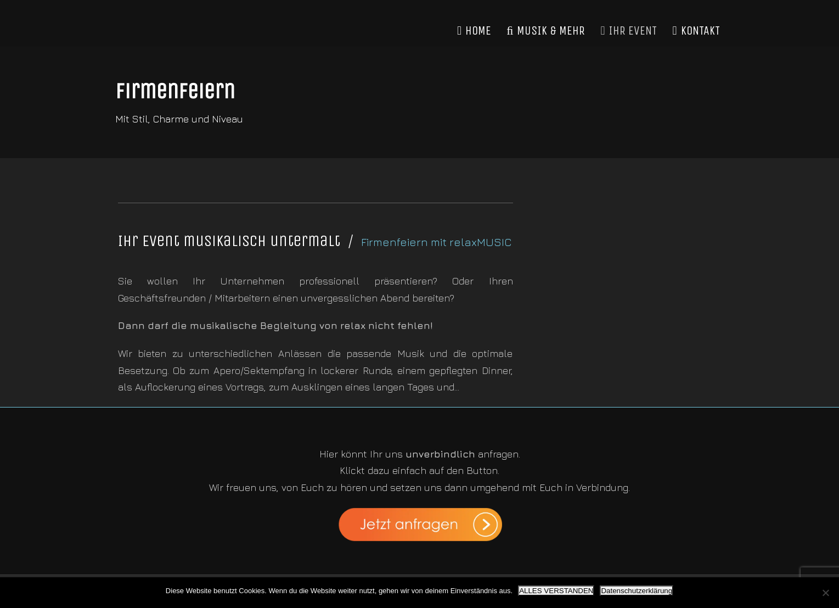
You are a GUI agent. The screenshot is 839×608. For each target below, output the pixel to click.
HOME (474, 31)
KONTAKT (695, 31)
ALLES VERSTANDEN (556, 591)
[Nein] (825, 592)
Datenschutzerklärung (636, 591)
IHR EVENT (628, 31)
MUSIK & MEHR (545, 31)
